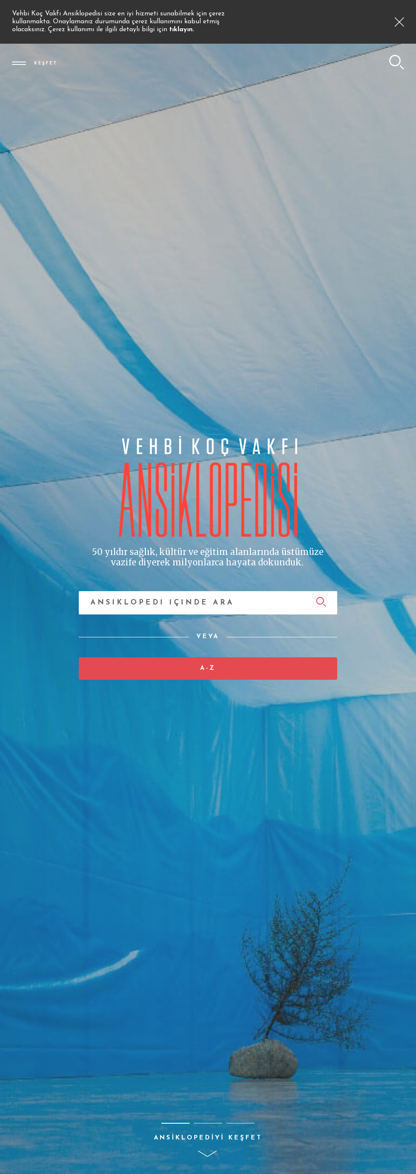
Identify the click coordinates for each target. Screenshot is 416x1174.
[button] (175, 1123)
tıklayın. (181, 29)
